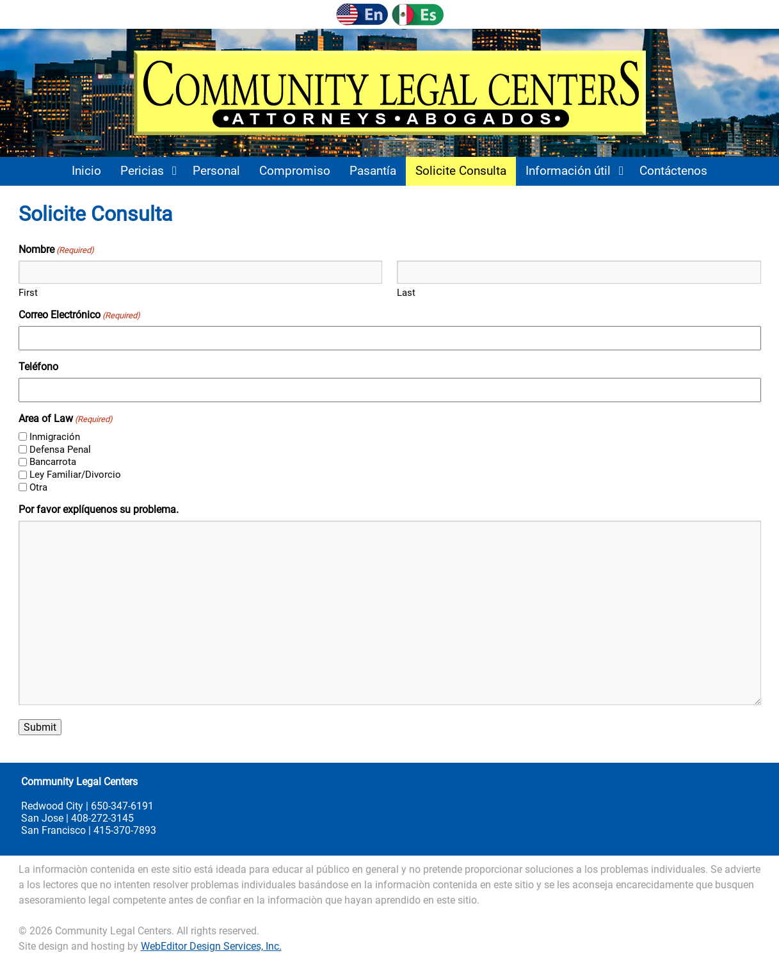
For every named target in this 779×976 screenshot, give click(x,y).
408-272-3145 (102, 818)
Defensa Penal (60, 449)
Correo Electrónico (79, 315)
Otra (38, 487)
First (28, 292)
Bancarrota (52, 462)
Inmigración (54, 437)
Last (406, 292)
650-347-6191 (122, 806)
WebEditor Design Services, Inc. (211, 946)
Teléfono (38, 367)
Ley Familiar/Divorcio (75, 474)
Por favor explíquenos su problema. (99, 509)
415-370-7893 (124, 830)
